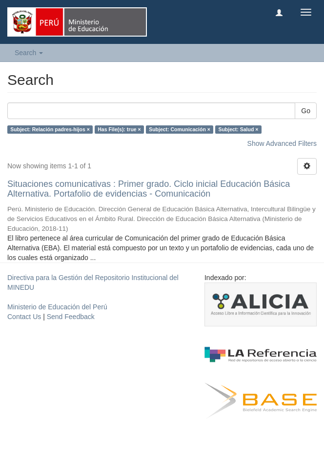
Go (305, 111)
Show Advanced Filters (282, 143)
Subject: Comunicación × (179, 129)
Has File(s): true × (119, 129)
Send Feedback (71, 317)
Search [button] (29, 53)
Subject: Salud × (238, 129)
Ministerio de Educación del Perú (57, 307)
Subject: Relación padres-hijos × (50, 129)
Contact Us (24, 317)
